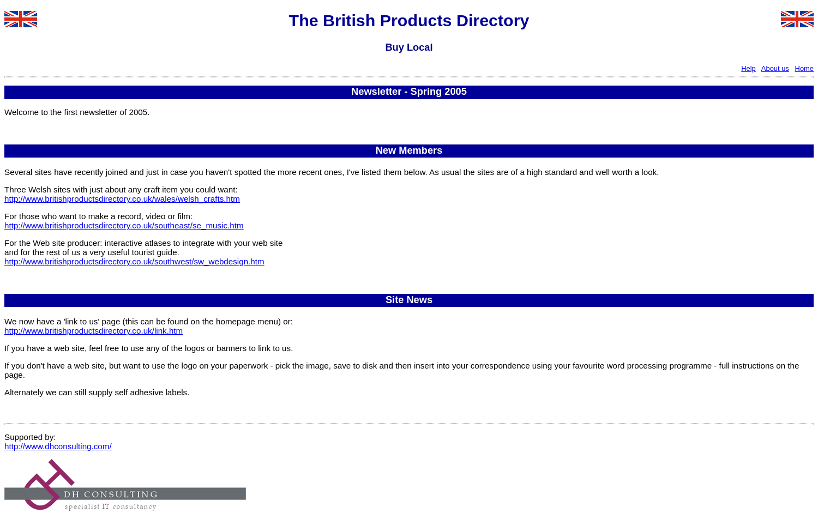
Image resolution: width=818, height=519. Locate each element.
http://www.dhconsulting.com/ (58, 446)
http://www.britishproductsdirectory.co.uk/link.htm (93, 330)
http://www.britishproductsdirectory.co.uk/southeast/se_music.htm (124, 225)
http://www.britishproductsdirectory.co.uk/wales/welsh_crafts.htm (122, 198)
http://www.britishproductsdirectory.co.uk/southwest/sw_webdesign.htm (134, 261)
